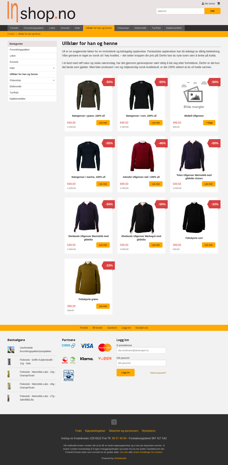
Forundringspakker (34, 28)
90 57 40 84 (119, 438)
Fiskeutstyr (123, 28)
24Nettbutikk (120, 458)
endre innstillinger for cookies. (148, 452)
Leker (52, 28)
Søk (212, 11)
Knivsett (65, 28)
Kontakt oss (142, 327)
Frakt (78, 430)
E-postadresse (124, 345)
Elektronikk (140, 28)
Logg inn (126, 327)
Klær (77, 28)
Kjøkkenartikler (174, 28)
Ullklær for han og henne (99, 28)
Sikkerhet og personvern (123, 430)
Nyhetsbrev (149, 430)
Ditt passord (123, 358)
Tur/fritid (156, 28)
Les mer (124, 452)
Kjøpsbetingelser (95, 430)
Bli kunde (98, 327)
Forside (14, 28)
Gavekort (112, 327)
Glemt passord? (158, 373)
